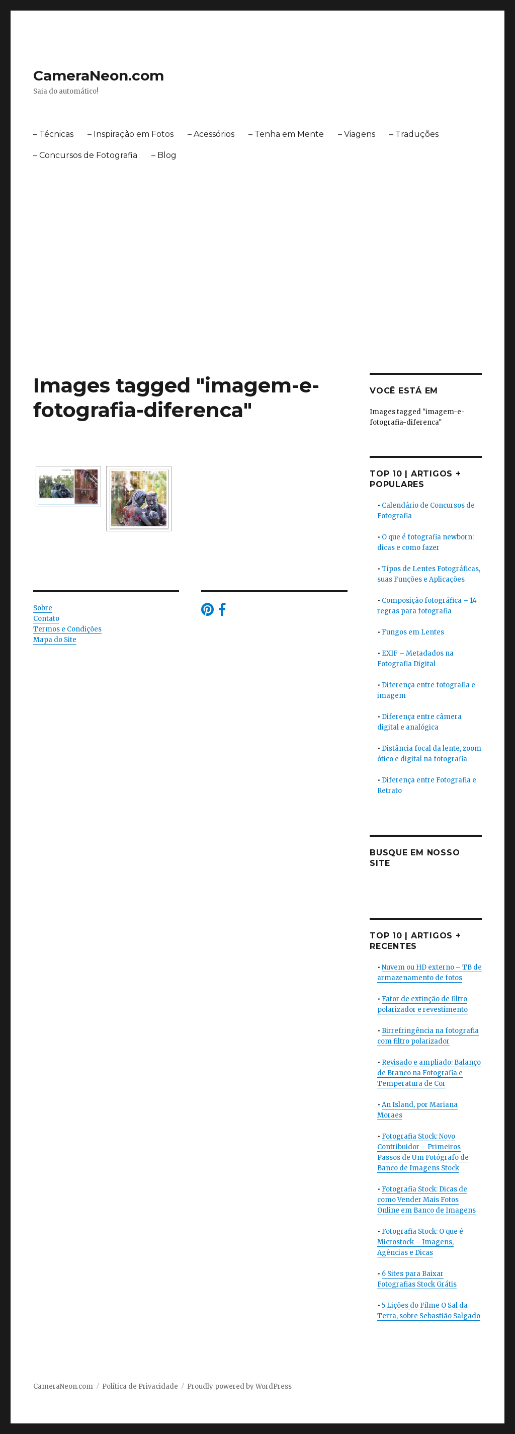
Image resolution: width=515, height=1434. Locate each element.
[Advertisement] (259, 298)
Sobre (42, 608)
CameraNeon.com (98, 75)
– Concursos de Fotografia (85, 155)
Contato (46, 618)
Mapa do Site (54, 639)
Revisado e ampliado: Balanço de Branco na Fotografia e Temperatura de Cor (429, 1073)
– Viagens (356, 134)
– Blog (164, 155)
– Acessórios (211, 134)
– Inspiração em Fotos (131, 134)
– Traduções (414, 134)
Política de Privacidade (140, 1386)
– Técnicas (53, 134)
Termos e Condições (67, 629)
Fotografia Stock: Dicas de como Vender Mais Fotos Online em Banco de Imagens (426, 1200)
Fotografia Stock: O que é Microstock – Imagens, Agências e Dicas (420, 1242)
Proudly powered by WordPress (239, 1386)
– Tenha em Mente (286, 134)
